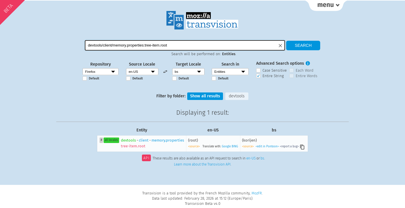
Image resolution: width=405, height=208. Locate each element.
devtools (237, 96)
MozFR (257, 193)
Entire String (273, 76)
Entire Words (306, 76)
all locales (111, 140)
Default (94, 78)
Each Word (305, 70)
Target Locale (188, 64)
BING (235, 146)
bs (262, 159)
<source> (194, 146)
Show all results (205, 96)
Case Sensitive (274, 70)
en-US (251, 159)
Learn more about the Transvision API (202, 164)
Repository (100, 64)
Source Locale (142, 64)
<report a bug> (289, 146)
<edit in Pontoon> (267, 146)
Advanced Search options (280, 63)
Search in (230, 64)
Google (226, 146)
